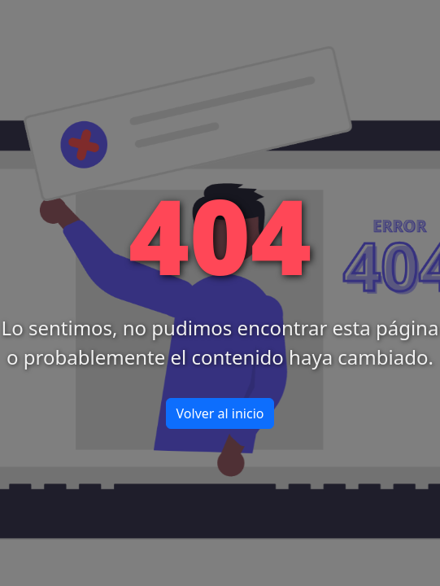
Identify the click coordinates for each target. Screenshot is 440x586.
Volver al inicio (220, 413)
